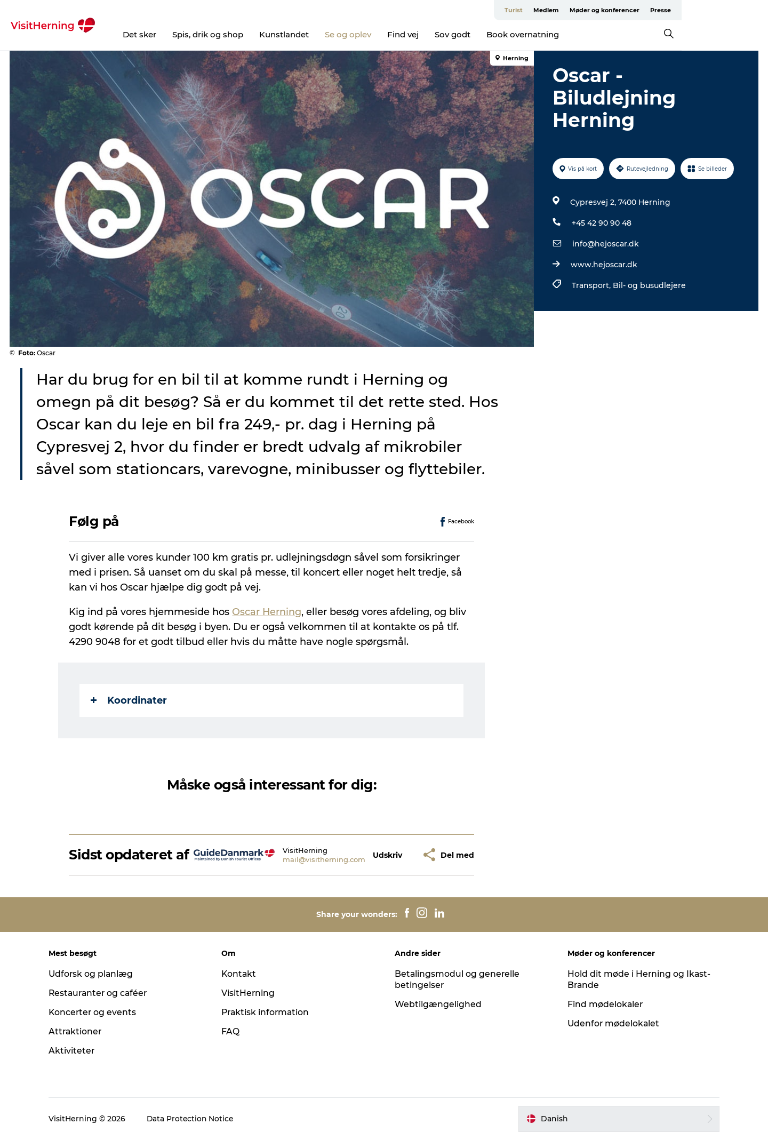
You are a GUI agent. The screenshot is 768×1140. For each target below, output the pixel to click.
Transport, (591, 285)
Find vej (446, 34)
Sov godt (496, 34)
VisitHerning (251, 993)
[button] (388, 855)
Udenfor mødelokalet (612, 1023)
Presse (747, 10)
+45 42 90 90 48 (601, 223)
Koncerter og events (97, 1012)
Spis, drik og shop (250, 34)
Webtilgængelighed (438, 1004)
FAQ (233, 1031)
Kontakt (242, 974)
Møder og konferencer (691, 10)
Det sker (182, 34)
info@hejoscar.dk (605, 244)
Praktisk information (269, 1012)
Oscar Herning (267, 612)
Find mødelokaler (603, 1004)
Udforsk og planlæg (96, 974)
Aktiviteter (76, 1051)
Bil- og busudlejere (648, 285)
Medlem (632, 10)
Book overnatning (566, 34)
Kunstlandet (327, 34)
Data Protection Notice (195, 1118)
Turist (600, 10)
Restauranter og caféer (104, 993)
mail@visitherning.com (324, 859)
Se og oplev (391, 34)
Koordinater (129, 700)
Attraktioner (80, 1031)
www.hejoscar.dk (603, 264)
